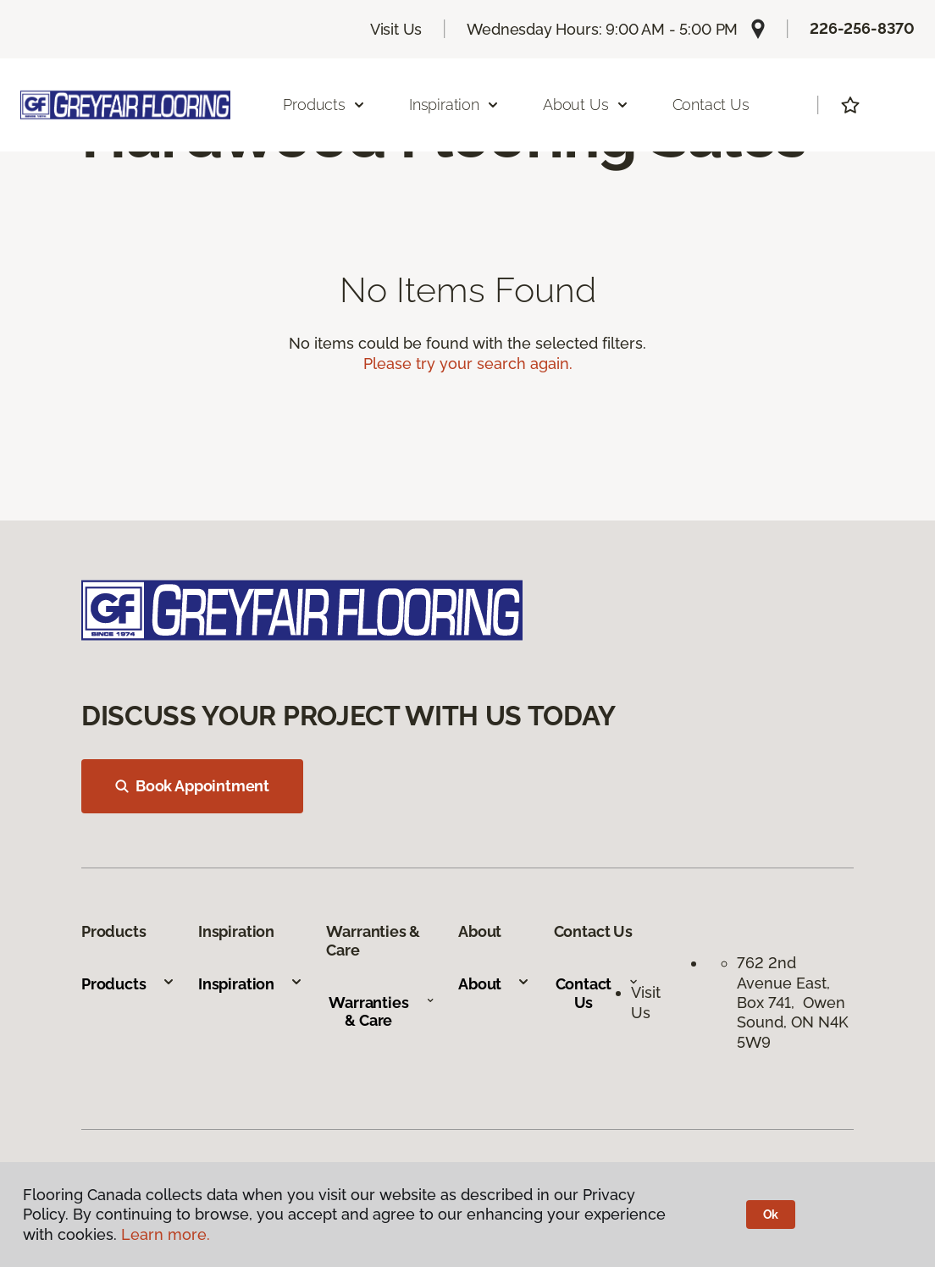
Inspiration (250, 984)
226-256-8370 (862, 28)
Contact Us (711, 104)
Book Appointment (192, 786)
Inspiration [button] (454, 104)
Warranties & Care (381, 1012)
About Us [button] (586, 104)
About (494, 984)
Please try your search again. (468, 363)
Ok (771, 1214)
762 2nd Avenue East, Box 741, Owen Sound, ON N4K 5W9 (793, 1002)
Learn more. (165, 1234)
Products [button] (324, 104)
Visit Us (396, 29)
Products (128, 984)
